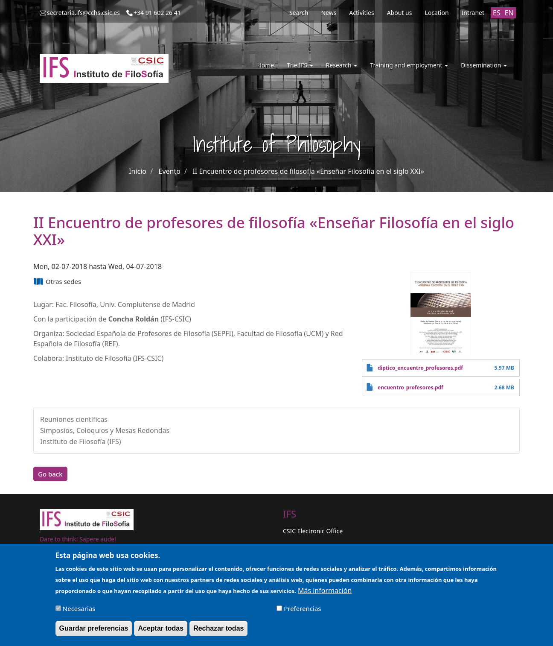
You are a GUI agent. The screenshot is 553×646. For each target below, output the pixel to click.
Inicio (137, 171)
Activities (361, 13)
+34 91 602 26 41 (157, 13)
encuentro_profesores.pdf (410, 387)
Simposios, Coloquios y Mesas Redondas (104, 430)
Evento (169, 171)
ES (497, 13)
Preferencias (302, 611)
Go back (50, 474)
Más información (325, 593)
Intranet (473, 13)
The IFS (300, 65)
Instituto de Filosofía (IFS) (80, 441)
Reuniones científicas (74, 419)
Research (342, 65)
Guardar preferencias (93, 630)
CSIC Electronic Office (313, 531)
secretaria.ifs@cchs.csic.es (83, 13)
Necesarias (79, 611)
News (328, 13)
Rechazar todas (218, 630)
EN (509, 13)
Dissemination (484, 65)
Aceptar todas (160, 630)
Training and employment (409, 65)
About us (399, 13)
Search (298, 13)
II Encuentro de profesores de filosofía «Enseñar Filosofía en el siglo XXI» (308, 171)
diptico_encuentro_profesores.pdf (420, 367)
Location (436, 13)
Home (265, 65)
